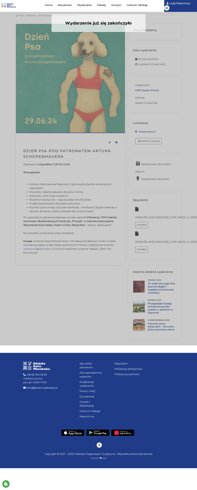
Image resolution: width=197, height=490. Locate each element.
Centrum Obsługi (137, 5)
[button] (166, 8)
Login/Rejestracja (178, 3)
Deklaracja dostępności (128, 369)
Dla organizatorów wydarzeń (91, 374)
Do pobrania (87, 396)
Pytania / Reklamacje (87, 403)
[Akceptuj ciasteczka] (6, 484)
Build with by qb (98, 458)
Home (48, 5)
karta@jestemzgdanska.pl (40, 387)
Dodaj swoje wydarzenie (87, 384)
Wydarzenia (84, 5)
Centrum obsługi (90, 411)
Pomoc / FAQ (87, 391)
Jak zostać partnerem (86, 365)
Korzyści (116, 5)
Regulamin (121, 363)
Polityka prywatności (126, 374)
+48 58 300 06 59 (35, 374)
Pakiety (101, 5)
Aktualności (65, 5)
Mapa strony (87, 416)
